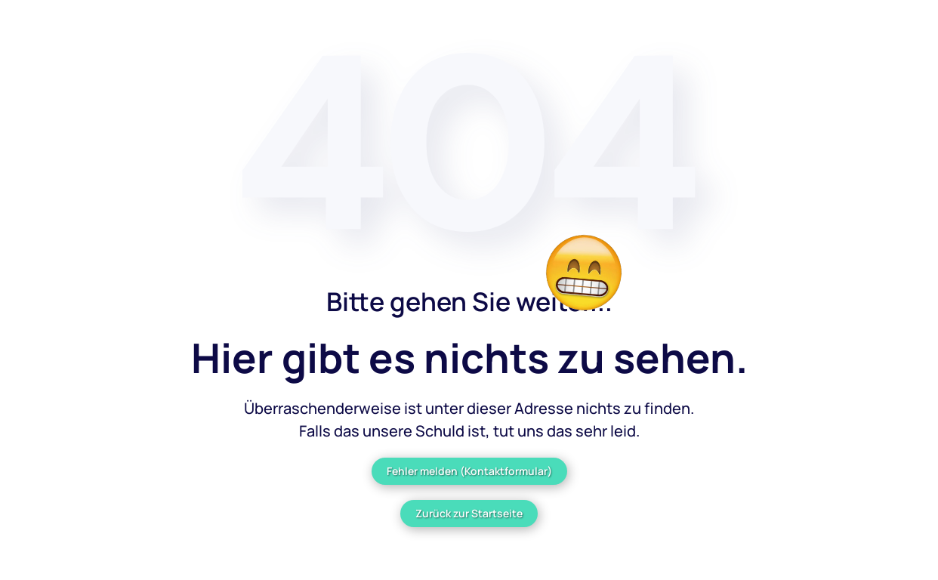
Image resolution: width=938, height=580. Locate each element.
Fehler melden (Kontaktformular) (469, 471)
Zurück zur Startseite (469, 513)
